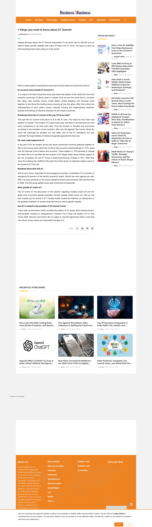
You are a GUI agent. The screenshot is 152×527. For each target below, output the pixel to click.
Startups (39, 20)
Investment (115, 20)
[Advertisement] (76, 4)
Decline (129, 524)
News (28, 20)
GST (91, 20)
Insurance (101, 20)
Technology (51, 20)
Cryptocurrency (68, 20)
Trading (82, 20)
